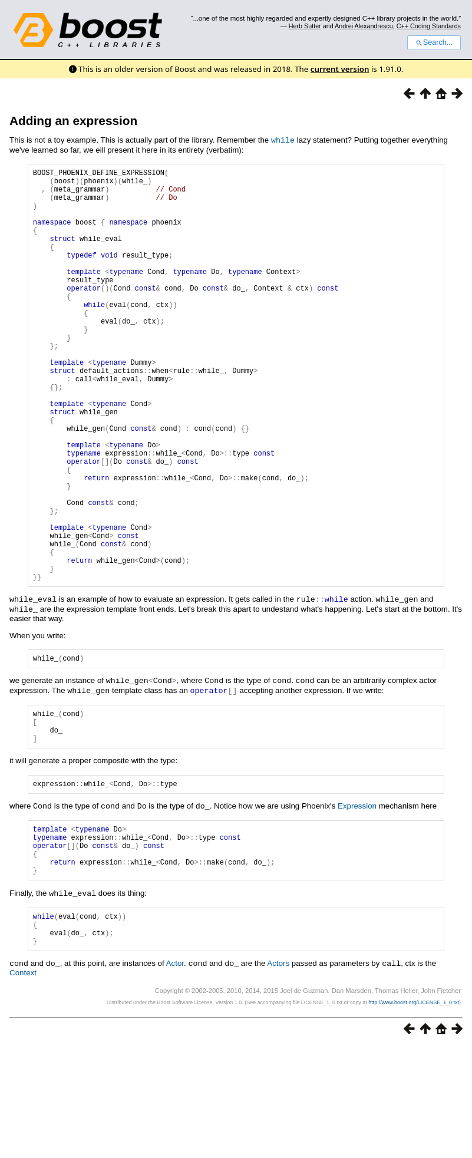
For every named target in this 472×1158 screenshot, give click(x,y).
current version (340, 69)
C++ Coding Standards (429, 25)
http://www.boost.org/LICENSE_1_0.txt (413, 1114)
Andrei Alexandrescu (364, 25)
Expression (357, 902)
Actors (278, 1075)
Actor (175, 1075)
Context (23, 1084)
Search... (434, 42)
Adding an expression (73, 120)
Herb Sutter (305, 25)
